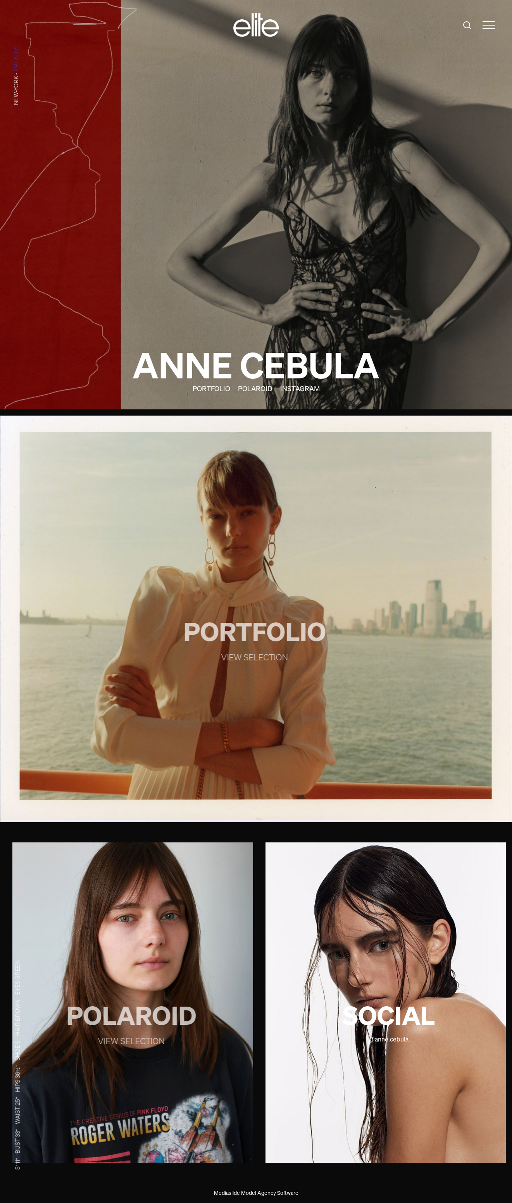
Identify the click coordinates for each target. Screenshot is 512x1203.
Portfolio (211, 388)
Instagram (300, 388)
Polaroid (255, 388)
